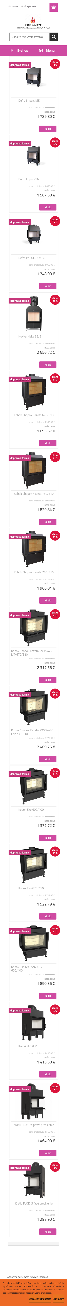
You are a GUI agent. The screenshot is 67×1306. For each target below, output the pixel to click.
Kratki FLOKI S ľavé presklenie (34, 1203)
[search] (53, 37)
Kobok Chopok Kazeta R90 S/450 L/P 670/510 (32, 652)
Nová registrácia (28, 6)
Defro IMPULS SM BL (31, 258)
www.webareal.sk (39, 1277)
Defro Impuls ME (29, 100)
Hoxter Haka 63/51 (30, 336)
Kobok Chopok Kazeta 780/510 (34, 572)
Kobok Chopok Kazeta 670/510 (34, 415)
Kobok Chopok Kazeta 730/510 (34, 493)
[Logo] (33, 21)
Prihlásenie (13, 6)
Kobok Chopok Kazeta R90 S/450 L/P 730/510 (32, 732)
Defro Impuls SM (29, 179)
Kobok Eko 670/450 (31, 888)
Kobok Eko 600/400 (31, 809)
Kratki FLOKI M (27, 1046)
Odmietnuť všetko (40, 1299)
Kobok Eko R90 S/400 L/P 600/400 (27, 968)
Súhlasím (58, 1299)
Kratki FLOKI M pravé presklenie (34, 1125)
